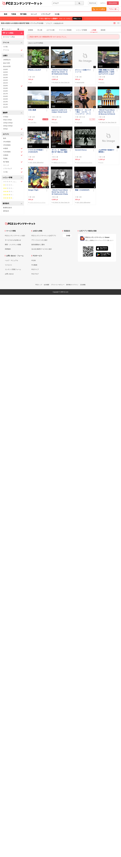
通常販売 (6, 211)
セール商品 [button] (12, 33)
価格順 (103, 30)
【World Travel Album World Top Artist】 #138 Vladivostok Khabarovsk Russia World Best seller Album (60, 72)
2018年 (5, 91)
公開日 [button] (12, 56)
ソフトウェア (45, 14)
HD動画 (13, 155)
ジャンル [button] (12, 43)
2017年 (5, 93)
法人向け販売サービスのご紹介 (41, 249)
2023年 (5, 77)
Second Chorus (81, 150)
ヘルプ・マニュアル (11, 260)
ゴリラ (101, 162)
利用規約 (8, 249)
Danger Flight (33, 190)
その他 (57, 14)
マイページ (92, 3)
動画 (5, 14)
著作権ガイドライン (72, 284)
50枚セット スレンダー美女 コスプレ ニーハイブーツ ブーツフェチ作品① (83, 112)
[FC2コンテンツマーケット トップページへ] (20, 223)
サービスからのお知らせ (13, 240)
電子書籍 (23, 14)
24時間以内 (7, 60)
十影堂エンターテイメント (60, 162)
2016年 (5, 96)
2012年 (5, 107)
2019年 (5, 88)
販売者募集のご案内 (38, 244)
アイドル (13, 50)
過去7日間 (6, 63)
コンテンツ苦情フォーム (13, 269)
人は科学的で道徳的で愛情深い (106, 151)
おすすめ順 (50, 30)
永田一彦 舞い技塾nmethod (36, 162)
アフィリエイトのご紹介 (39, 240)
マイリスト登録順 (65, 30)
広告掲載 (82, 284)
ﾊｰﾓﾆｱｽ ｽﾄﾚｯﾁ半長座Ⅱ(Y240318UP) (36, 151)
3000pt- (13, 129)
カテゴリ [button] (12, 134)
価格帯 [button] (12, 113)
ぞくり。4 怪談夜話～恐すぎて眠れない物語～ (60, 152)
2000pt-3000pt (8, 126)
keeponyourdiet (80, 82)
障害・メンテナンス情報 (13, 244)
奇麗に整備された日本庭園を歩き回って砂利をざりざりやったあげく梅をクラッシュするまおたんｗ (106, 72)
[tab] (74, 30)
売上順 (39, 30)
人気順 (93, 30)
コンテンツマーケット (27, 3)
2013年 (5, 104)
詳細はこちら (77, 18)
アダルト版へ (113, 9)
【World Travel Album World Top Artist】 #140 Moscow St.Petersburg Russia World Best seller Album (106, 112)
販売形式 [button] (12, 204)
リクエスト (8, 265)
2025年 (5, 72)
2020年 (13, 86)
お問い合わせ (9, 274)
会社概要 (46, 284)
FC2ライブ (35, 269)
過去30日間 (7, 66)
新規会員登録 (113, 3)
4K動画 (13, 148)
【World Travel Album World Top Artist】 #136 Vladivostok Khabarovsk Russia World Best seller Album (60, 192)
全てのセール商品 (9, 37)
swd (31, 82)
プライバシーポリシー (57, 284)
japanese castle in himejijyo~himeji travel (59, 111)
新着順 (30, 30)
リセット (20, 29)
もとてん (55, 122)
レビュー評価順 (81, 30)
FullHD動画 (13, 152)
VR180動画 (7, 142)
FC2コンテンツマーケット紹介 (15, 235)
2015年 (5, 99)
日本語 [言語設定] (68, 235)
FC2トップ (39, 284)
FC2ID (33, 260)
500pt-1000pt (7, 120)
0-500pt (5, 117)
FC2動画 (34, 265)
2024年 (5, 75)
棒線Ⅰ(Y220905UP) (82, 190)
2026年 (5, 69)
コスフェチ (79, 122)
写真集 (13, 14)
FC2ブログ (35, 274)
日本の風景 (32, 110)
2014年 (5, 102)
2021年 (5, 83)
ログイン (103, 3)
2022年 (5, 80)
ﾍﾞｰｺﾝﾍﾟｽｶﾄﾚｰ (33, 122)
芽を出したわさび (34, 70)
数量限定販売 (7, 207)
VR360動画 (7, 145)
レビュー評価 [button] (12, 178)
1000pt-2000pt (8, 123)
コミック (34, 14)
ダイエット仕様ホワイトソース (83, 71)
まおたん (102, 82)
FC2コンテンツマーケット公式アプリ (43, 235)
